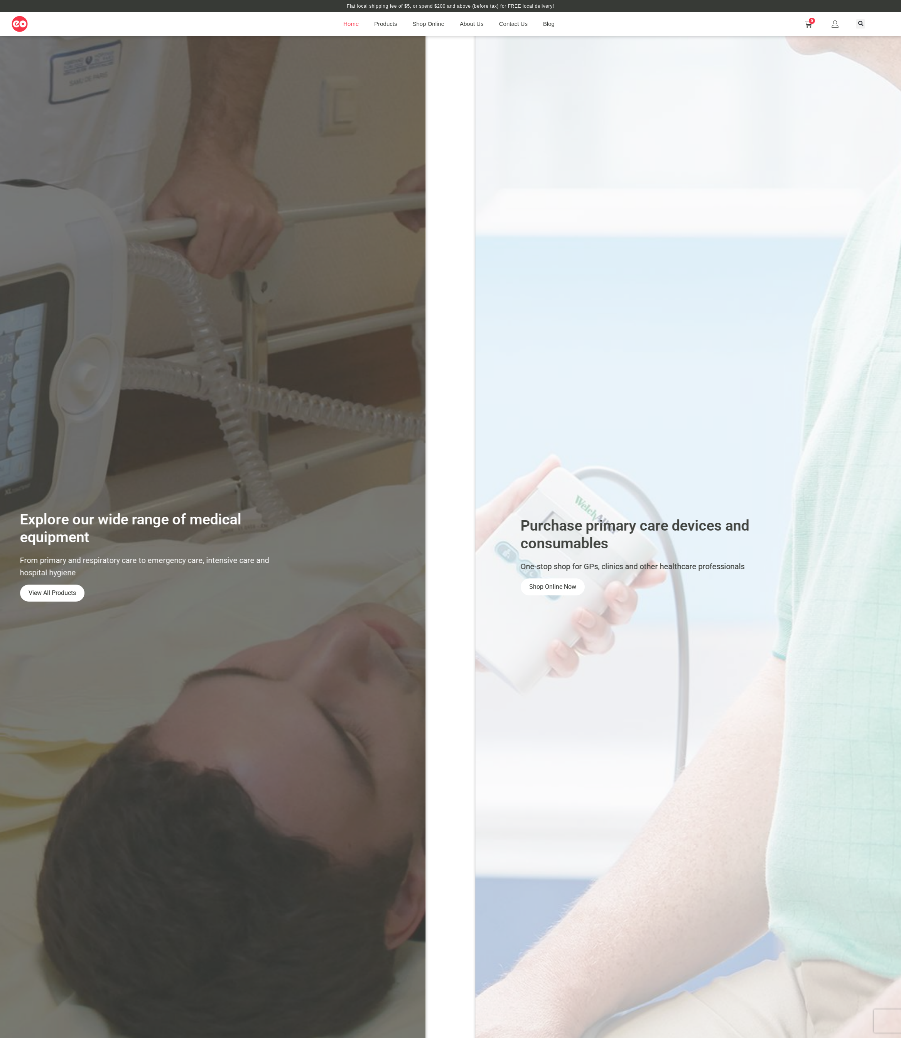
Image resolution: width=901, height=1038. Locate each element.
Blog (549, 23)
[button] (860, 24)
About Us (472, 23)
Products (385, 23)
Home (351, 23)
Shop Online (428, 23)
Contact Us (513, 23)
